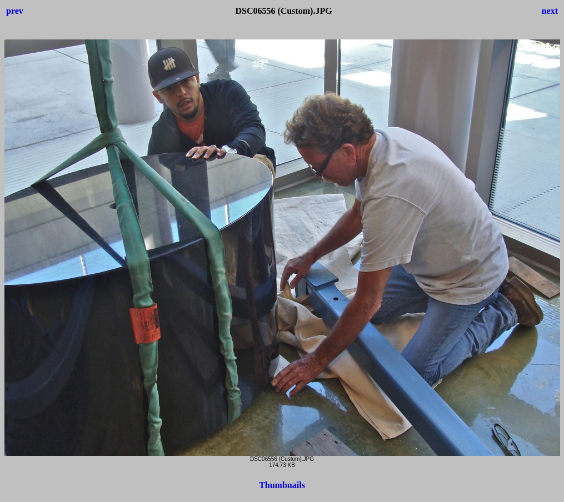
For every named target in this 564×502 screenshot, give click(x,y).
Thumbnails (282, 485)
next (550, 11)
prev (14, 11)
